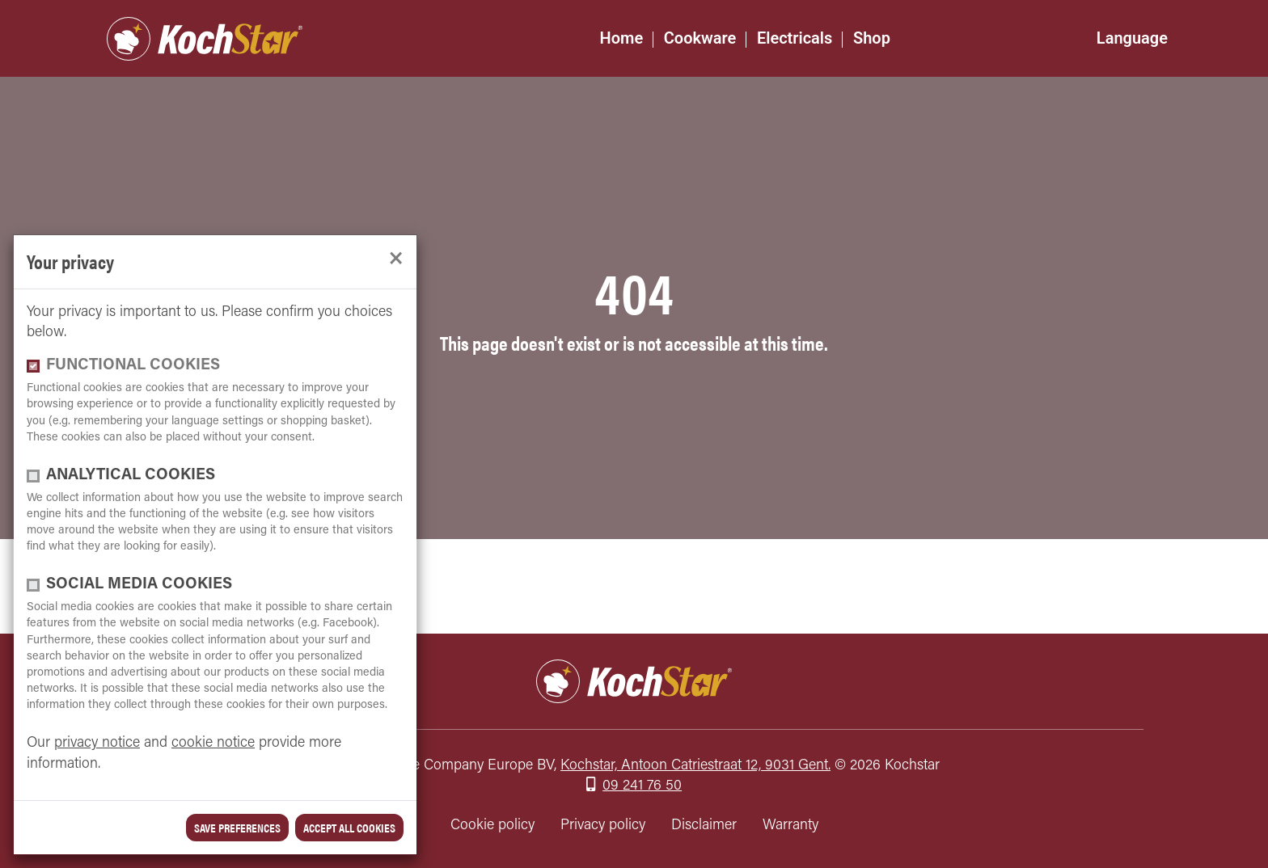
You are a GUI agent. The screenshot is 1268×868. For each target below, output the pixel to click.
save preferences (237, 827)
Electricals (794, 38)
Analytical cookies (130, 475)
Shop (871, 38)
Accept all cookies (349, 827)
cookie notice (213, 743)
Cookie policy (492, 825)
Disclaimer (704, 825)
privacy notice (97, 743)
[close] (395, 259)
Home (622, 38)
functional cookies (133, 365)
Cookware (700, 38)
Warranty (790, 825)
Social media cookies (139, 584)
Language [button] (1132, 38)
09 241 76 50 (642, 786)
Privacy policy (602, 825)
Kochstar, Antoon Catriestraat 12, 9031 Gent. (695, 765)
